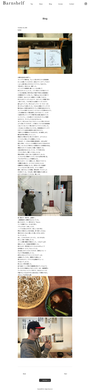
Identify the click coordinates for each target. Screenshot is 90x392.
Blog (50, 4)
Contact (71, 4)
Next (65, 374)
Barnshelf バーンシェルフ (14, 3)
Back (24, 374)
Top (31, 4)
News (41, 4)
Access (60, 4)
